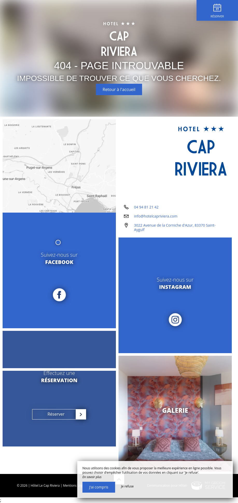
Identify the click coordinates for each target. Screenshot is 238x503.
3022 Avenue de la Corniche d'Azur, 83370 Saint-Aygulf (174, 227)
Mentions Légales (75, 485)
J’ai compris (98, 487)
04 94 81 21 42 (146, 207)
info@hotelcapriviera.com (155, 216)
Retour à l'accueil (119, 89)
